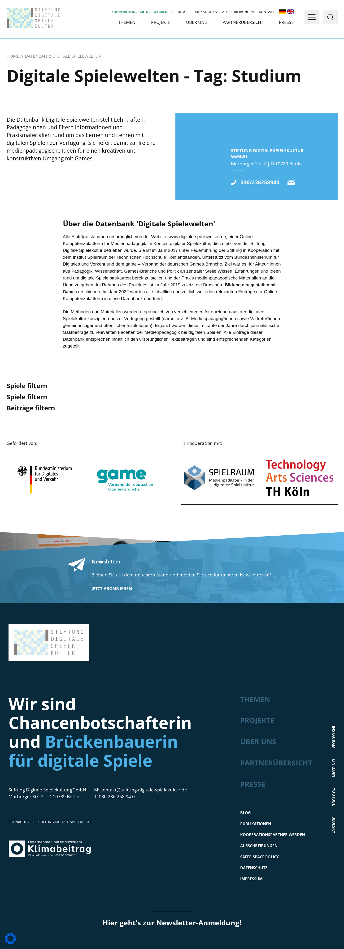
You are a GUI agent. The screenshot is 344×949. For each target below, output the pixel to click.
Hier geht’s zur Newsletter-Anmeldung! (172, 923)
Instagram (333, 737)
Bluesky (333, 824)
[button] (10, 938)
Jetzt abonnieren (111, 588)
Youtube (333, 797)
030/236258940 (259, 182)
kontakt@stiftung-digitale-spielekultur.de (291, 182)
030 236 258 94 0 (117, 797)
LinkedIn (333, 768)
